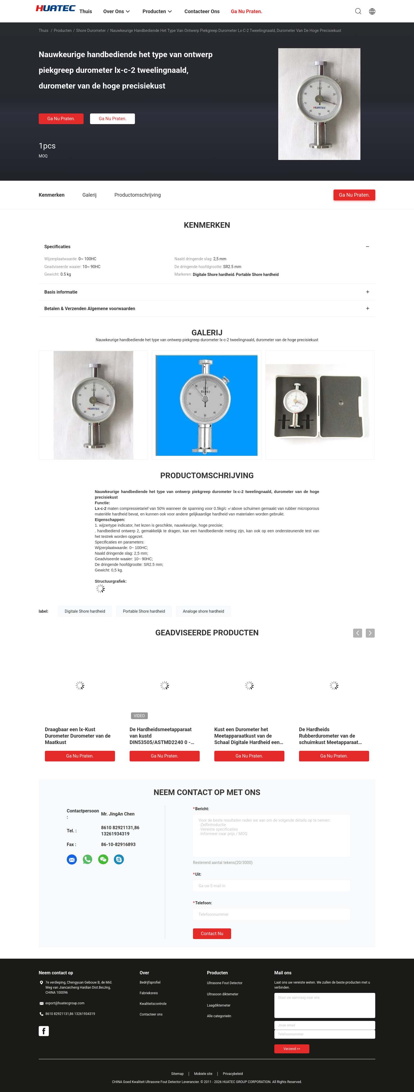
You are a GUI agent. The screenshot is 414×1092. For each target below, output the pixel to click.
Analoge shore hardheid (203, 611)
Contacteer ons (151, 1014)
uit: (198, 874)
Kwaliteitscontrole (153, 1004)
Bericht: (202, 809)
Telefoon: (203, 903)
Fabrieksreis (149, 993)
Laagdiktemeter (219, 1005)
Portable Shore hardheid (144, 611)
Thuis (43, 30)
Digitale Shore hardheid (85, 611)
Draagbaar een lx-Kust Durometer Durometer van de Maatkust (78, 735)
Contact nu (212, 933)
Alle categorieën (219, 1016)
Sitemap (177, 1074)
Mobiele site (203, 1074)
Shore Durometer (91, 30)
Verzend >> (292, 1049)
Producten (63, 30)
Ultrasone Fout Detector (224, 983)
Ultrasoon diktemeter (222, 994)
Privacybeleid (233, 1074)
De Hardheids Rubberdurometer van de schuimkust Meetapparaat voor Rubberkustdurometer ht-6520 (333, 742)
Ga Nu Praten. (61, 118)
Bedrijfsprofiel (150, 982)
